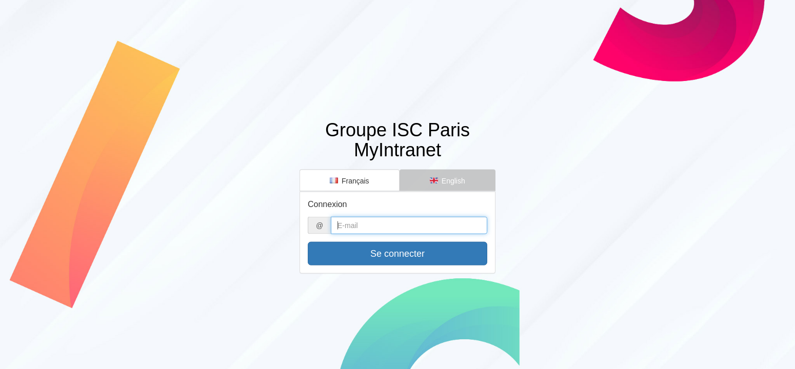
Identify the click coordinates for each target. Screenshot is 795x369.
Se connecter (397, 254)
